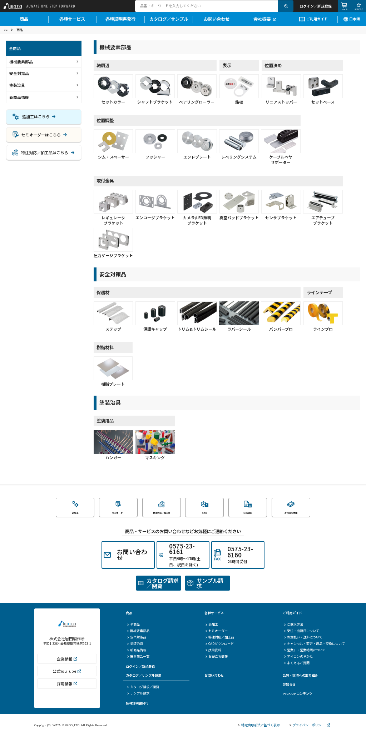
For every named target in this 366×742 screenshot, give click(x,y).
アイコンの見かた (298, 662)
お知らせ (289, 689)
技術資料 (213, 655)
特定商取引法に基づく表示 (259, 730)
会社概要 (264, 23)
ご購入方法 (293, 629)
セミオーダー (217, 636)
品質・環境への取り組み (300, 680)
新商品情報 (19, 102)
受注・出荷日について (301, 636)
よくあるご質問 (297, 668)
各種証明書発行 (120, 23)
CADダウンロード (220, 649)
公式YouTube (67, 680)
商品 (24, 23)
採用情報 (67, 693)
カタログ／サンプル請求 (143, 680)
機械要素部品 (138, 636)
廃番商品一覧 (138, 662)
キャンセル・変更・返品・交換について (314, 649)
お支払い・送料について (303, 642)
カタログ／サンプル (168, 23)
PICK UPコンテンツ (297, 698)
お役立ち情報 (217, 662)
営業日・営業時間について (305, 655)
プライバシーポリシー (310, 730)
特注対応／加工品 (220, 642)
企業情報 (67, 668)
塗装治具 (135, 649)
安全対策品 (136, 642)
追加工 (212, 629)
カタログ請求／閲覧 (143, 692)
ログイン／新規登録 (140, 671)
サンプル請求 (138, 698)
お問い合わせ (216, 23)
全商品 (133, 629)
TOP (7, 34)
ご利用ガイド (313, 23)
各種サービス (72, 23)
